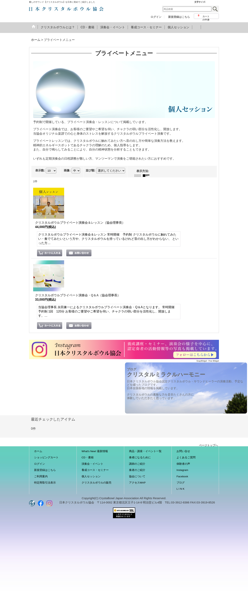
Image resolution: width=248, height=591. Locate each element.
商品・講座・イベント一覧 (145, 451)
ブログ (181, 482)
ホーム (38, 451)
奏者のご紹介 (137, 470)
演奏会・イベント (92, 463)
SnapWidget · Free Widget (207, 361)
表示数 (40, 170)
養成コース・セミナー (95, 470)
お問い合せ (183, 451)
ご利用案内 (41, 476)
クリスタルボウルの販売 (96, 482)
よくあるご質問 (186, 457)
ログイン (156, 16)
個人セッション (91, 476)
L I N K (180, 488)
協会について (137, 476)
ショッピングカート (46, 457)
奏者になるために (140, 457)
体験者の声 (183, 463)
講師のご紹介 (137, 463)
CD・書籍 (88, 457)
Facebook (182, 476)
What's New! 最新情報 (95, 451)
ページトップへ (208, 445)
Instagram (182, 470)
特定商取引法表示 (45, 482)
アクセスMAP (137, 482)
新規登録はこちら (179, 16)
